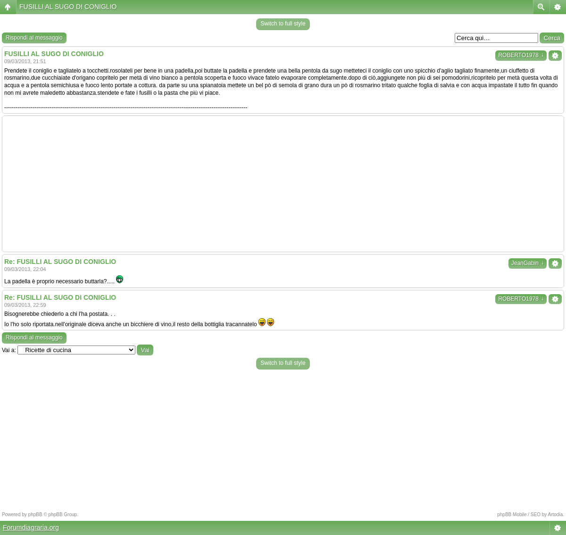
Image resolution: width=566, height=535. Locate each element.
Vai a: (9, 350)
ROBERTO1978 (521, 55)
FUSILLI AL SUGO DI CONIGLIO (68, 6)
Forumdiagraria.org (31, 527)
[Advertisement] (283, 184)
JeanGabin (527, 263)
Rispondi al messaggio (34, 37)
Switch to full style (282, 23)
